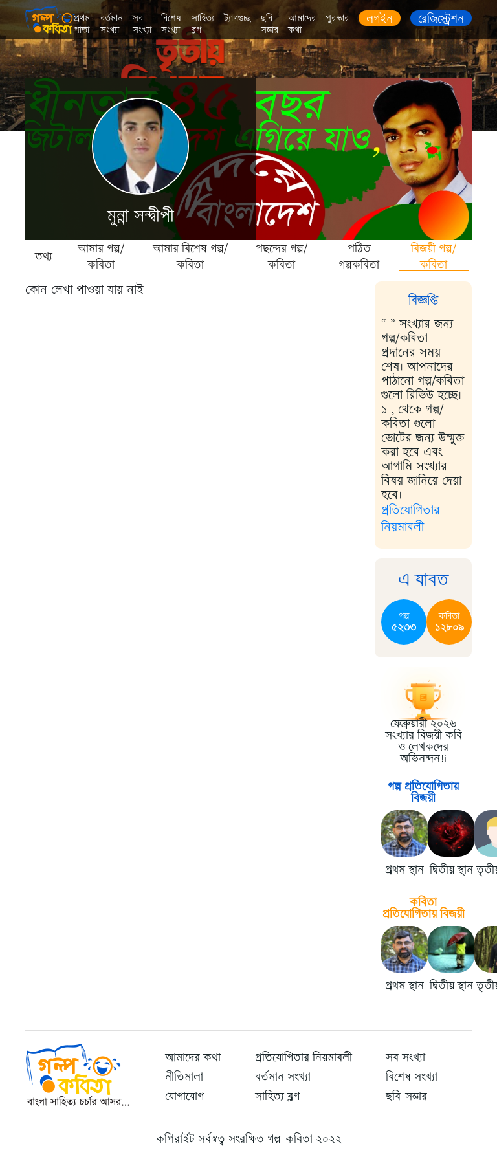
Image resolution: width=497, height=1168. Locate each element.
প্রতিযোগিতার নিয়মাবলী (410, 518)
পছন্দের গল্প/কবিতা (281, 256)
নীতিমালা (184, 1077)
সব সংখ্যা (142, 24)
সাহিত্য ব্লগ (203, 24)
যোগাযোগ (184, 1096)
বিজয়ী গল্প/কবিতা (433, 256)
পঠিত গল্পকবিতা (358, 256)
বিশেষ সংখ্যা (171, 24)
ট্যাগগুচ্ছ (237, 18)
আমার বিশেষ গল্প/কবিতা (190, 256)
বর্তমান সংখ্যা (111, 24)
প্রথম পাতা (82, 24)
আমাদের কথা (302, 24)
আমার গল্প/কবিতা (101, 256)
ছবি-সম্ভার (269, 24)
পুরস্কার (337, 18)
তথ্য (43, 256)
